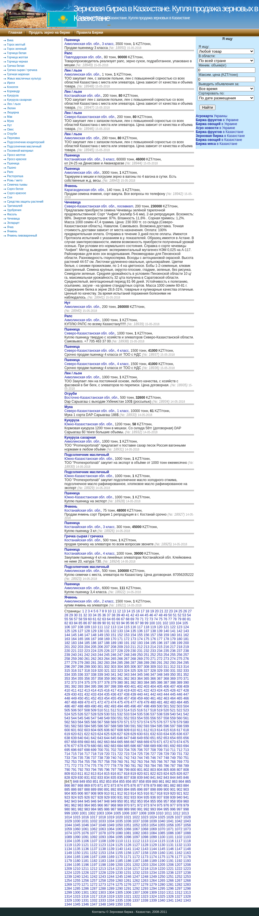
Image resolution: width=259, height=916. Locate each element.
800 (133, 770)
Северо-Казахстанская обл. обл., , (99, 204)
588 (113, 726)
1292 (136, 889)
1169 (110, 857)
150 (107, 635)
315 (67, 671)
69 (132, 619)
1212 (93, 869)
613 (153, 730)
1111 (127, 841)
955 (153, 801)
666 (126, 742)
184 (80, 643)
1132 (178, 845)
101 (159, 623)
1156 (127, 853)
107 (74, 627)
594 (153, 726)
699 (94, 750)
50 (170, 615)
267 (126, 659)
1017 (93, 817)
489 (87, 706)
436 (113, 694)
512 (113, 710)
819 (133, 774)
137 (146, 631)
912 (120, 793)
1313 (187, 892)
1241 (85, 877)
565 (87, 722)
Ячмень (12, 231)
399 (120, 686)
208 (113, 647)
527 (87, 714)
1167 (93, 857)
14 (128, 611)
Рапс (10, 171)
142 (179, 631)
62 (99, 619)
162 (186, 635)
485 (186, 702)
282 (100, 663)
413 (87, 690)
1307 (136, 892)
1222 (178, 869)
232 (146, 651)
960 (186, 801)
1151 (85, 853)
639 (74, 738)
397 (107, 686)
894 (126, 789)
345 (140, 675)
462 (159, 698)
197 (166, 643)
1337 (136, 900)
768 (173, 762)
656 (186, 738)
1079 (110, 833)
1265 (162, 881)
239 (67, 655)
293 (173, 663)
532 (120, 714)
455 (113, 698)
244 (100, 655)
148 (94, 635)
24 (175, 611)
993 (153, 809)
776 (100, 766)
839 (140, 778)
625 (107, 734)
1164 (68, 857)
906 (80, 793)
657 (67, 742)
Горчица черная (17, 61)
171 (120, 639)
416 (107, 690)
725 (140, 754)
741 (120, 758)
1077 (93, 833)
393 (80, 686)
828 (67, 778)
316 (74, 671)
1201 (127, 865)
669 (146, 742)
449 (74, 698)
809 (67, 774)
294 (179, 663)
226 (107, 651)
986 (107, 809)
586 (100, 726)
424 (159, 690)
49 (165, 615)
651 (153, 738)
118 (146, 627)
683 (113, 746)
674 (179, 742)
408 (179, 686)
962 (74, 805)
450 (80, 698)
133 (120, 631)
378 (107, 683)
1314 (68, 896)
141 (173, 631)
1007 (134, 813)
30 (75, 615)
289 (146, 663)
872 (107, 786)
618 (186, 730)
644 (107, 738)
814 (100, 774)
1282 (178, 885)
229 (126, 651)
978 (179, 805)
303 (113, 667)
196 (159, 643)
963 (80, 805)
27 (189, 611)
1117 (178, 841)
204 (87, 647)
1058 (187, 825)
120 (159, 627)
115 (126, 627)
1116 (170, 841)
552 (126, 718)
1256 (85, 881)
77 (170, 619)
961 (67, 805)
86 (85, 623)
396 (100, 686)
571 (126, 722)
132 (113, 631)
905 (74, 793)
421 (140, 690)
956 (159, 801)
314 (186, 667)
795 (100, 770)
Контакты (99, 911)
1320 (119, 896)
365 (146, 679)
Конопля (12, 87)
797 (113, 770)
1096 (127, 837)
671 (159, 742)
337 (87, 675)
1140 (119, 849)
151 (113, 635)
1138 (102, 849)
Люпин (11, 108)
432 (87, 694)
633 (159, 734)
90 (104, 623)
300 (94, 667)
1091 (85, 837)
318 (87, 671)
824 (166, 774)
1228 (102, 873)
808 (186, 770)
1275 (119, 885)
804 (159, 770)
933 (133, 797)
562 (67, 722)
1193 (187, 861)
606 (107, 730)
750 (179, 758)
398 (113, 686)
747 (159, 758)
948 (107, 801)
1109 (110, 841)
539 (166, 714)
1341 (170, 900)
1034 (110, 821)
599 (186, 726)
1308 (144, 892)
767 (166, 762)
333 (186, 671)
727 (153, 754)
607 (113, 730)
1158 (144, 853)
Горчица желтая (17, 57)
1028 (187, 817)
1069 (153, 829)
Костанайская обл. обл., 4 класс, (90, 551)
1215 (119, 869)
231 (140, 651)
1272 (93, 885)
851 (95, 782)
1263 (144, 881)
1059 (68, 829)
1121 (85, 845)
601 (74, 730)
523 (186, 710)
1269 (68, 885)
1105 (76, 841)
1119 (68, 845)
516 (140, 710)
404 (153, 686)
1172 (136, 857)
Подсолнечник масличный (24, 146)
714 (67, 754)
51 (175, 615)
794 (94, 770)
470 (87, 702)
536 (146, 714)
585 (94, 726)
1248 (144, 877)
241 (80, 655)
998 (186, 809)
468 (74, 702)
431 (80, 694)
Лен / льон (14, 104)
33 (90, 615)
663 (107, 742)
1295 (162, 889)
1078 (102, 833)
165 (80, 639)
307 (140, 667)
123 (179, 627)
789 (186, 766)
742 (126, 758)
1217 (136, 869)
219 (186, 647)
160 (173, 635)
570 (120, 722)
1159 (153, 853)
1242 (93, 877)
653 (166, 738)
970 (126, 805)
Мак (9, 116)
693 (179, 746)
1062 (93, 829)
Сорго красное (16, 193)
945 (87, 801)
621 (80, 734)
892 (113, 789)
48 (160, 615)
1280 (162, 885)
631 (146, 734)
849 (82, 782)
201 (67, 647)
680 (94, 746)
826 (179, 774)
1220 (162, 869)
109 (87, 627)
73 (151, 619)
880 (159, 786)
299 (87, 667)
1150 (76, 853)
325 (133, 671)
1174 (153, 857)
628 (126, 734)
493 (113, 706)
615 (166, 730)
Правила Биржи (90, 33)
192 (133, 643)
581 (67, 726)
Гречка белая (15, 65)
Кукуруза (13, 95)
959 (179, 801)
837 (126, 778)
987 (113, 809)
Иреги (11, 82)
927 (94, 797)
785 (159, 766)
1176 (170, 857)
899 (159, 789)
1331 (85, 900)
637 (186, 734)
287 (133, 663)
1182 (93, 861)
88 (94, 623)
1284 (68, 889)
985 (100, 809)
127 (80, 631)
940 (179, 797)
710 (166, 750)
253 (159, 655)
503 (179, 706)
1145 (162, 849)
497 (140, 706)
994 (159, 809)
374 (80, 683)
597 (173, 726)
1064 (110, 829)
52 (179, 615)
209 (120, 647)
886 (74, 789)
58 (80, 619)
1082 (136, 833)
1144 (153, 849)
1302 (93, 892)
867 (74, 786)
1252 (178, 877)
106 (67, 627)
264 (107, 659)
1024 (153, 817)
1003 (100, 813)
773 (80, 766)
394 (87, 686)
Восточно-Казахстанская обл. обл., (92, 396)
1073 (187, 829)
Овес (10, 129)
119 (153, 627)
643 (100, 738)
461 (153, 698)
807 (179, 770)
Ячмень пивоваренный (22, 235)
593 (146, 726)
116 (133, 627)
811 (80, 774)
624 (100, 734)
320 (100, 671)
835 (113, 778)
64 (108, 619)
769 (179, 762)
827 (186, 774)
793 (87, 770)
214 (153, 647)
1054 (153, 825)
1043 (187, 821)
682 (107, 746)
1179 (68, 861)
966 (100, 805)
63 (104, 619)
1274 (110, 885)
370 (179, 679)
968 (113, 805)
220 (67, 651)
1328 (187, 896)
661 (94, 742)
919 (166, 793)
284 (113, 663)
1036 (127, 821)
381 (126, 683)
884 (186, 786)
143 (186, 631)
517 (146, 710)
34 (94, 615)
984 (94, 809)
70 (137, 619)
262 (94, 659)
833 (100, 778)
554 (140, 718)
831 (87, 778)
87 (90, 623)
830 (80, 778)
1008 (143, 813)
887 (80, 789)
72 (146, 619)
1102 (178, 837)
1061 (85, 829)
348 (159, 675)
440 (140, 694)
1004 (109, 813)
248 (126, 655)
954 (146, 801)
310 (159, 667)
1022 (136, 817)
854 (115, 782)
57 (75, 619)
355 (80, 679)
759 (113, 762)
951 (126, 801)
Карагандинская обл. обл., (85, 188)
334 (67, 675)
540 (173, 714)
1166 (85, 857)
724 (133, 754)
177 (159, 639)
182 (67, 643)
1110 (119, 841)
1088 (187, 833)
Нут (9, 125)
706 (140, 750)
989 (126, 809)
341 (113, 675)
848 (76, 782)
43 (137, 615)
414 (94, 690)
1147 (178, 849)
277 (67, 663)
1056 (170, 825)
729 (166, 754)
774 (87, 766)
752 (67, 762)
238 (186, 651)
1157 (136, 853)
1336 (127, 900)
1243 (102, 877)
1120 (76, 845)
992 (146, 809)
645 (113, 738)
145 (74, 635)
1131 (170, 845)
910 (107, 793)
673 (173, 742)
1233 (144, 873)
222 (80, 651)
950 (120, 801)
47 (156, 615)
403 (146, 686)
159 (166, 635)
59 (85, 619)
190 (120, 643)
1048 (102, 825)
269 (140, 659)
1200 (119, 865)
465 (179, 698)
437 (120, 694)
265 (113, 659)
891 (107, 789)
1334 (110, 900)
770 (186, 762)
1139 (110, 849)
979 (186, 805)
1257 (93, 881)
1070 (162, 829)
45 (146, 615)
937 (159, 797)
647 (126, 738)
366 (153, 679)
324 (126, 671)
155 (140, 635)
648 (133, 738)
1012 (176, 813)
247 (120, 655)
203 (80, 647)
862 (168, 782)
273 (166, 659)
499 (153, 706)
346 (146, 675)
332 (179, 671)
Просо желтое (16, 154)
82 (66, 623)
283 (107, 663)
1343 (187, 900)
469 (80, 702)
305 (126, 667)
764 (146, 762)
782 (140, 766)
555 (146, 718)
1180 (76, 861)
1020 (119, 817)
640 (80, 738)
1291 (127, 889)
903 (186, 789)
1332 (93, 900)
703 (120, 750)
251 (146, 655)
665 (120, 742)
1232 (136, 873)
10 (109, 611)
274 (173, 659)
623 (94, 734)
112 (107, 627)
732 (186, 754)
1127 (136, 845)
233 (153, 651)
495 (126, 706)
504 (186, 706)
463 (166, 698)
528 (94, 714)
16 (138, 611)
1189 (153, 861)
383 (140, 683)
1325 (162, 896)
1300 (76, 892)
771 (67, 766)
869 (87, 786)
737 (94, 758)
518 (153, 710)
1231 (127, 873)
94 (123, 623)
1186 (127, 861)
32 (85, 615)
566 (94, 722)
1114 (153, 841)
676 (67, 746)
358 (100, 679)
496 (133, 706)
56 (71, 619)
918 (159, 793)
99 (146, 623)
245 (107, 655)
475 (120, 702)
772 (74, 766)
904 (67, 793)
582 (74, 726)
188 (107, 643)
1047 (93, 825)
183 (74, 643)
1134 (68, 849)
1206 (170, 865)
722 (120, 754)
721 (113, 754)
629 (133, 734)
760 (120, 762)
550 (113, 718)
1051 (127, 825)
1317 (93, 896)
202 (74, 647)
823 (159, 774)
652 (159, 738)
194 (146, 643)
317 (80, 671)
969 (120, 805)
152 (120, 635)
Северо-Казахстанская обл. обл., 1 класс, (97, 409)
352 (186, 675)
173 (133, 639)
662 (100, 742)
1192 (178, 861)
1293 (144, 889)
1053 (144, 825)
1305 (119, 892)
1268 (187, 881)
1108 (102, 841)
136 (140, 631)
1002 (91, 813)
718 (94, 754)
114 (120, 627)
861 (161, 782)
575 (153, 722)
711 (173, 750)
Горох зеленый (17, 48)
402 (140, 686)
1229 (110, 873)
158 (159, 635)
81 (189, 619)
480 (153, 702)
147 (87, 635)
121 (166, 627)
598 (179, 726)
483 (173, 702)
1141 (127, 849)
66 (118, 619)
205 (94, 647)
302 (107, 667)
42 (132, 615)
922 (186, 793)
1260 (119, 881)
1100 (162, 837)
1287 (93, 889)
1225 (76, 873)
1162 (178, 853)
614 (159, 730)
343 (126, 675)
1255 (76, 881)
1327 (178, 896)
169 (107, 639)
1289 (110, 889)
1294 (153, 889)
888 (87, 789)
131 (107, 631)
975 (159, 805)
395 (94, 686)
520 (166, 710)
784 (153, 766)
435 (107, 694)
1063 (102, 829)
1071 (170, 829)
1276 (127, 885)
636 (179, 734)
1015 (76, 817)
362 (126, 679)
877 (140, 786)
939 (173, 797)
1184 (110, 861)
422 (146, 690)
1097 (136, 837)
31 (80, 615)
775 (94, 766)
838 (133, 778)
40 (123, 615)
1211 (85, 869)
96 (132, 623)
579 (179, 722)
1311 (170, 892)
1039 (153, 821)
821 (146, 774)
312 (173, 667)
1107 (93, 841)
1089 (68, 837)
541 (179, 714)
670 (153, 742)
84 (75, 623)
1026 (170, 817)
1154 (110, 853)
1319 (110, 896)
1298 (187, 889)
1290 (119, 889)
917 (153, 793)
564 (80, 722)
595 (159, 726)
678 (80, 746)
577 (166, 722)
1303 (102, 892)
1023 (144, 817)
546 (87, 718)
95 (127, 623)
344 (133, 675)
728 (159, 754)
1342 (178, 900)
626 (113, 734)
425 (166, 690)
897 (146, 789)
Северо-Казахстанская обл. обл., (90, 115)
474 (113, 702)
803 (153, 770)
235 (166, 651)
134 (126, 631)
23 (171, 611)
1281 (170, 885)
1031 (85, 821)
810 (74, 774)
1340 (162, 900)
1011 (168, 813)
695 (67, 750)
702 (113, 750)
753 (74, 762)
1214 (110, 869)
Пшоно (11, 167)
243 (94, 655)
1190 (162, 861)
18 (147, 611)
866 (67, 786)
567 (100, 722)
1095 (119, 837)
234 (159, 651)
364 (140, 679)
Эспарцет (13, 222)
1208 (187, 865)
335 (74, 675)
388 (173, 683)
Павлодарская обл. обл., (84, 55)
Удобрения (14, 210)
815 (107, 774)
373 (74, 683)
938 (166, 797)
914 (133, 793)
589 (120, 726)
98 (141, 623)
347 (153, 675)
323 (120, 671)
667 (133, 742)
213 (146, 647)
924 (74, 797)
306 (133, 667)
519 (159, 710)
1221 (170, 869)
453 (100, 698)
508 (87, 710)
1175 (162, 857)
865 (188, 782)
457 (126, 698)
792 (80, 770)
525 (74, 714)
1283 (187, 885)
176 (153, 639)
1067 (136, 829)
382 (133, 683)
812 (87, 774)
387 (166, 683)
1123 (102, 845)
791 (74, 770)
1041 (170, 821)
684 (120, 746)
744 (140, 758)
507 (80, 710)
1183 (102, 861)
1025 (162, 817)
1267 (178, 881)
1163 (187, 853)
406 (166, 686)
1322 (136, 896)
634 (166, 734)
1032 (93, 821)
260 (80, 659)
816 (113, 774)
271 (153, 659)
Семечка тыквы (17, 184)
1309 (153, 892)
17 (142, 611)
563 (74, 722)
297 (74, 667)
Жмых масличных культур (24, 78)
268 (133, 659)
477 (133, 702)
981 (74, 809)
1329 (68, 900)
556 (153, 718)
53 (184, 615)
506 (74, 710)
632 (153, 734)
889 (94, 789)
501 (166, 706)
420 (133, 690)
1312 (178, 892)
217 (173, 647)
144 (67, 635)
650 (146, 738)
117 (140, 627)
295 (186, 663)
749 (173, 758)
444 (166, 694)
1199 (110, 865)
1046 (85, 825)
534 (133, 714)
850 (89, 782)
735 (80, 758)
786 (166, 766)
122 (173, 627)
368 (166, 679)
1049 (110, 825)
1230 (119, 873)
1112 (136, 841)
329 (159, 671)
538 (159, 714)
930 (113, 797)
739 (107, 758)
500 (159, 706)
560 (179, 718)
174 (140, 639)
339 (100, 675)
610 (133, 730)
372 (67, 683)
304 (120, 667)
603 (87, 730)
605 (100, 730)
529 (100, 714)
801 (140, 770)
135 (133, 631)
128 (87, 631)
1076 (85, 833)
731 (179, 754)
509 (94, 710)
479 (146, 702)
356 (87, 679)
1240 (76, 877)
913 (126, 793)
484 (179, 702)
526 (80, 714)
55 (66, 619)
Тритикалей (14, 205)
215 (159, 647)
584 (87, 726)
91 (108, 623)
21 (161, 611)
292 (166, 663)
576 (159, 722)
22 (166, 611)
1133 (187, 845)
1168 (102, 857)
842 (159, 778)
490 (94, 706)
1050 (119, 825)
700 (100, 750)
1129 (153, 845)
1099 (153, 837)
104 (178, 623)
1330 (76, 900)
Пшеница (13, 163)
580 (186, 722)
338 (94, 675)
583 (80, 726)
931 (120, 797)
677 (74, 746)
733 (67, 758)
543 (67, 718)
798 (120, 770)
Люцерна (13, 112)
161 (179, 635)
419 (126, 690)
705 (133, 750)
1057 (178, 825)
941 (186, 797)
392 (74, 686)
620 (74, 734)
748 (166, 758)
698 (87, 750)
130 (100, 631)
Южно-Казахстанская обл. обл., (89, 422)
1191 (170, 861)
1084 (153, 833)
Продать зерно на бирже (49, 33)
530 (107, 714)
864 (181, 782)
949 (113, 801)
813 (94, 774)
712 (179, 750)
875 (126, 786)
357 (94, 679)
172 (126, 639)
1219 (153, 869)
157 (153, 635)
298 (80, 667)
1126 (127, 845)
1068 (144, 829)
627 (120, 734)
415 (100, 690)
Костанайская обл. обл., (83, 94)
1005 (117, 813)
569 (113, 722)
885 (67, 789)
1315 (76, 896)
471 (94, 702)
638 (67, 738)
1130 (162, 845)
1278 (144, 885)
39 (118, 615)
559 (173, 718)
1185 (119, 861)
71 (141, 619)
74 (156, 619)
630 (140, 734)
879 (153, 786)
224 (94, 651)
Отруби (12, 133)
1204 (153, 865)
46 (151, 615)
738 (100, 758)
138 (153, 631)
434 (100, 694)
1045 (76, 825)
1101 (170, 837)
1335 (119, 900)
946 (94, 801)
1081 (127, 833)
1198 (102, 865)
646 (120, 738)
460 (146, 698)
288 (140, 663)
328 (153, 671)
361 (120, 679)
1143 (144, 849)
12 (119, 611)
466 (186, 698)
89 (99, 623)
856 (128, 782)
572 (133, 722)
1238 (187, 873)
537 (153, 714)
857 (135, 782)
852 (102, 782)
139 (159, 631)
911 (113, 793)
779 (120, 766)
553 (133, 718)
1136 (85, 849)
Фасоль (12, 214)
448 (67, 698)
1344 (68, 904)
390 (186, 683)
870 (94, 786)
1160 (162, 853)
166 (87, 639)
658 (74, 742)
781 (133, 766)
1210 (76, 869)
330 (166, 671)
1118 (187, 841)
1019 (110, 817)
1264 (153, 881)
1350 (119, 904)
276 (186, 659)
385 (153, 683)
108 (80, 627)
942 (67, 801)
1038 (144, 821)
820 (140, 774)
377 (100, 683)
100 (152, 623)
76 (165, 619)
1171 (127, 857)
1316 (85, 896)
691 (166, 746)
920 (173, 793)
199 (179, 643)
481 (159, 702)
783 (146, 766)
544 (74, 718)
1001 (83, 813)
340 (107, 675)
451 (87, 698)
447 (186, 694)
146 (80, 635)
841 (153, 778)
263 (100, 659)
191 (126, 643)
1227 (93, 873)
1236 (170, 873)
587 (107, 726)
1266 (170, 881)
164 (74, 639)
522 (179, 710)
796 (107, 770)
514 (126, 710)
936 (153, 797)
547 (94, 718)
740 (113, 758)
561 (186, 718)
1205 (162, 865)
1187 (136, 861)
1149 (68, 853)
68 (127, 619)
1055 (162, 825)
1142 (136, 849)
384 (146, 683)
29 (71, 615)
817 (120, 774)
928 (100, 797)
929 (107, 797)
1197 (93, 865)
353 (67, 679)
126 (74, 631)
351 (179, 675)
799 (126, 770)
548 (100, 718)
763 (140, 762)
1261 (127, 881)
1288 (102, 889)
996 (173, 809)
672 (166, 742)
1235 (162, 873)
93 (118, 623)
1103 (187, 837)
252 (153, 655)
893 (120, 789)
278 (74, 663)
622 (87, 734)
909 (100, 793)
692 (173, 746)
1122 (93, 845)
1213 (102, 869)
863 (175, 782)
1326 (170, 896)
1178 (187, 857)
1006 (126, 813)
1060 (76, 829)
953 (140, 801)
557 (159, 718)
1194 (68, 865)
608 (120, 730)
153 (126, 635)
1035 (119, 821)
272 (159, 659)
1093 (102, 837)
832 (94, 778)
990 (133, 809)
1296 (170, 889)
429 (67, 694)
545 (80, 718)
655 (179, 738)
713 (186, 750)
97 (137, 623)
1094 (110, 837)
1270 (76, 885)
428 (186, 690)
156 (146, 635)
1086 (170, 833)
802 (146, 770)
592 (140, 726)
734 (74, 758)
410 (67, 690)
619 (67, 734)
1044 (68, 825)
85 (80, 623)
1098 (144, 837)
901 (173, 789)
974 (153, 805)
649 (140, 738)
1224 (68, 873)
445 (173, 694)
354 (74, 679)
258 (67, 659)
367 (159, 679)
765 (153, 762)
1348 (102, 904)
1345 (76, 904)
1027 (178, 817)
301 (100, 667)
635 (173, 734)
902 (179, 789)
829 (74, 778)
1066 (127, 829)
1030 (76, 821)
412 (80, 690)
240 (74, 655)
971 (133, 805)
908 (94, 793)
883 (179, 786)
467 (67, 702)
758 (107, 762)
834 (107, 778)
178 (166, 639)
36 (104, 615)
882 (173, 786)
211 (133, 647)
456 (120, 698)
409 (186, 686)
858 (142, 782)
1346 (85, 904)
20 (156, 611)
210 (126, 647)
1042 (178, 821)
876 (133, 786)
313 (179, 667)
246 (113, 655)
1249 (153, 877)
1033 (102, 821)
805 (166, 770)
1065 (119, 829)
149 (100, 635)
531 (113, 714)
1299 (68, 892)
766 (159, 762)
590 (126, 726)
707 (146, 750)
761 (126, 762)
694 (186, 746)
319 (94, 671)
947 (100, 801)
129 (94, 631)
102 (165, 623)
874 (120, 786)
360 (113, 679)
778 (113, 766)
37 (108, 615)
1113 (144, 841)
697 (80, 750)
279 (80, 663)
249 (133, 655)
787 (173, 766)
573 (140, 722)
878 (146, 786)
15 (133, 611)
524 (67, 714)
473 (107, 702)
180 (179, 639)
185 (87, 643)
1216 (127, 869)
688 (146, 746)
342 (120, 675)
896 (140, 789)
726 (146, 754)
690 (159, 746)
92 (113, 623)
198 (173, 643)
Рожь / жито (14, 180)
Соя (9, 197)
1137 (93, 849)
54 (189, 615)
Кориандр (13, 91)
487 (74, 706)
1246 (127, 877)
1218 (144, 869)
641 (87, 738)
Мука (10, 121)
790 (67, 770)
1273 (102, 885)
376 (94, 683)
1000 (75, 813)
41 (127, 615)
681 (100, 746)
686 (133, 746)
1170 (119, 857)
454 (107, 698)
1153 (102, 853)
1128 (144, 845)
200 (186, 643)
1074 (68, 833)
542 (186, 714)
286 (126, 663)
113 (113, 627)
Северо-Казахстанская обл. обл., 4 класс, (97, 349)
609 (126, 730)
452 (94, 698)
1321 (127, 896)
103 (172, 623)
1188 (144, 861)
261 (87, 659)
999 (67, 813)
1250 (162, 877)
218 (179, 647)
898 (153, 789)
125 (67, 631)
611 (140, 730)
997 (179, 809)
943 (74, 801)
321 (107, 671)
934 (140, 797)
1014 (68, 817)
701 (107, 750)
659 (80, 742)
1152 (93, 853)
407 (173, 686)
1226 (85, 873)
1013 (185, 813)
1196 (85, 865)
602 (80, 730)
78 (175, 619)
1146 (170, 849)
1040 (162, 821)
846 (186, 778)
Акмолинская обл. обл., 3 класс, (90, 42)
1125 (119, 845)
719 (100, 754)
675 (186, 742)
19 (152, 611)
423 (153, 690)
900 (166, 789)
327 (146, 671)
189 (113, 643)
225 (100, 651)
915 (140, 793)
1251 (170, 877)
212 (140, 647)
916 (146, 793)
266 (120, 659)
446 (179, 694)
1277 (136, 885)
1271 (85, 885)
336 (80, 675)
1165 (76, 857)
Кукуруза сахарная (19, 99)
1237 (178, 873)
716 (80, 754)
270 (146, 659)
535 (140, 714)
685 (126, 746)
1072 (178, 829)
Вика (10, 40)
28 (66, 615)
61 (94, 619)
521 (173, 710)
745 (146, 758)
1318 (102, 896)
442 (153, 694)
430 (74, 694)
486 (67, 706)
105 (185, 623)
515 (133, 710)
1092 (93, 837)
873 (113, 786)
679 (87, 746)
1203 (144, 865)
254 (166, 655)
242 (87, 655)
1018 (102, 817)
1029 (68, 821)
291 (159, 663)
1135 (76, 849)
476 (126, 702)
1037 (136, 821)
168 (100, 639)
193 (140, 643)
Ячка (10, 227)
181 (186, 639)
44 (141, 615)
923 (67, 797)
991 (140, 809)
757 (100, 762)
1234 (153, 873)
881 (166, 786)
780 (126, 766)
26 (185, 611)
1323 (144, 896)
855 (122, 782)
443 (159, 694)
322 (113, 671)
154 (133, 635)
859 (148, 782)
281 (94, 663)
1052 (136, 825)
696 (74, 750)
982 (80, 809)
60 (90, 619)
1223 (187, 869)
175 (146, 639)
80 (184, 619)
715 (74, 754)
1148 (187, 849)
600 (67, 730)
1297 (178, 889)
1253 (187, 877)
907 (87, 793)
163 (67, 639)
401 (133, 686)
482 (166, 702)
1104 (68, 841)
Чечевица (13, 218)
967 (107, 805)
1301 (85, 892)
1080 (119, 833)
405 (159, 686)
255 (173, 655)
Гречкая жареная (18, 74)
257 (186, 655)
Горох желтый (16, 44)
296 (67, 667)
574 (146, 722)
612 (146, 730)
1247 (136, 877)
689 (153, 746)
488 (80, 706)
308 (146, 667)
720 (107, 754)
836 (120, 778)
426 (173, 690)
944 (80, 801)
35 (99, 615)
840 (146, 778)
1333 (102, 900)
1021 (127, 817)
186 (94, 643)
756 (94, 762)
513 (120, 710)
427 (179, 690)
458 (133, 698)
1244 (110, 877)
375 (87, 683)
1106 (85, 841)
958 (173, 801)
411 (74, 690)
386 (159, 683)
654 (173, 738)
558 (166, 718)
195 (153, 643)
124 (186, 627)
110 (94, 627)
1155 (119, 853)
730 (173, 754)
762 (133, 762)
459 (140, 698)
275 (179, 659)
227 (113, 651)
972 (140, 805)
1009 (151, 813)
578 (173, 722)
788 (179, 766)
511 (107, 710)
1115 (162, 841)
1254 (68, 881)
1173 (144, 857)
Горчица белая (16, 53)
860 (155, 782)
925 (80, 797)
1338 (144, 900)
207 (107, 647)
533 (126, 714)
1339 (153, 900)
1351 (127, 904)
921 (179, 793)
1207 (178, 865)
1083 (144, 833)
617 (179, 730)
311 (166, 667)
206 (100, 647)
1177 (178, 857)
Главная (15, 33)
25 (180, 611)
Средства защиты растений (25, 201)
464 (173, 698)
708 (153, 750)
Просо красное (17, 159)
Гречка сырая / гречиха (22, 70)
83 (71, 623)
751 (186, 758)
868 (80, 786)
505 (67, 710)
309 (153, 667)
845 (179, 778)
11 (114, 611)
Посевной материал (20, 150)
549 (107, 718)
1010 (160, 813)
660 (87, 742)
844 (173, 778)
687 (140, 746)
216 (166, 647)
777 (107, 766)
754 (80, 762)
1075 (76, 833)
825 (173, 774)
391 (67, 686)
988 (120, 809)
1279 (153, 885)
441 (146, 694)
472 (100, 702)
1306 (127, 892)
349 (166, 675)
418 (120, 690)
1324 (153, 896)
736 (87, 758)
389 (179, 683)
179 (173, 639)
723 (126, 754)
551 (120, 718)
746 (153, 758)
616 (173, 730)
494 (120, 706)
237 (179, 651)
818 (126, 774)
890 (100, 789)
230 (133, 651)
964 (87, 805)
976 (166, 805)
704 (126, 750)
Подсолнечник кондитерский (25, 142)
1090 (76, 837)
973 (146, 805)
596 (166, 726)
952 (133, 801)
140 (166, 631)
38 (113, 615)
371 (186, 679)
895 (133, 789)
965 (94, 805)
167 (94, 639)
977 (173, 805)
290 (153, 663)
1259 (110, 881)
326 (140, 671)
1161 (170, 853)
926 (87, 797)
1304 (110, 892)
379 (113, 683)
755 (87, 762)
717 (87, 754)
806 (173, 770)
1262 (136, 881)
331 (173, 671)
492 (107, 706)
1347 (93, 904)
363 (133, 679)
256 (179, 655)
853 (109, 782)
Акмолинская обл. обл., (83, 72)
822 (153, 774)
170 (113, 639)
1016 (85, 817)
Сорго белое (15, 188)
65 (113, 619)
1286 (85, 889)
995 (166, 809)
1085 (162, 833)
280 (87, 663)
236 (173, 651)
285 (120, 663)
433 (94, 694)
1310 (162, 892)
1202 (136, 865)
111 (100, 627)
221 (74, 651)
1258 (102, 881)
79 (179, 619)
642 (94, 738)
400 (126, 686)
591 (133, 726)
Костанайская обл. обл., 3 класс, (90, 157)
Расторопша (15, 176)
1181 (85, 861)
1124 (110, 845)
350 (173, 675)
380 (120, 683)
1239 (68, 877)
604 (94, 730)
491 (100, 706)
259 (74, 659)
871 (100, 786)
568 (107, 722)
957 (166, 801)
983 (87, 809)
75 (160, 619)
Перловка (13, 138)
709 (159, 750)
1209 (68, 869)
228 (120, 651)
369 (173, 679)
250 (140, 655)
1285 (76, 889)
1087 (178, 833)
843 (166, 778)
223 (87, 651)
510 (100, 710)
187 (100, 643)
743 (133, 758)
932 (126, 797)
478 (140, 702)
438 (126, 694)
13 (123, 611)
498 (146, 706)
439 (133, 694)
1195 (76, 865)
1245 (119, 877)
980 (67, 809)
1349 (110, 904)
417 (113, 690)
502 (173, 706)
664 (113, 742)
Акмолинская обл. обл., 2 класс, (90, 599)
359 (107, 679)
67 (123, 619)
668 (140, 742)
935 (146, 797)
